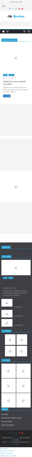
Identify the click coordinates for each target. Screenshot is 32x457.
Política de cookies (6, 421)
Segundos (11, 75)
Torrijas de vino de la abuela (19, 312)
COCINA (5, 75)
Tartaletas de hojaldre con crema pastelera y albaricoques (21, 302)
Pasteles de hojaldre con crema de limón (20, 322)
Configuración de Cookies (8, 456)
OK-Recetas (6, 247)
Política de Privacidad (7, 451)
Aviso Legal (4, 414)
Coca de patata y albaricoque (11, 283)
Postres (11, 277)
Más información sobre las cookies (11, 418)
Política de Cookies (6, 453)
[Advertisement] (16, 120)
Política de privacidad (7, 425)
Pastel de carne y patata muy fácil (14, 82)
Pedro (14, 78)
